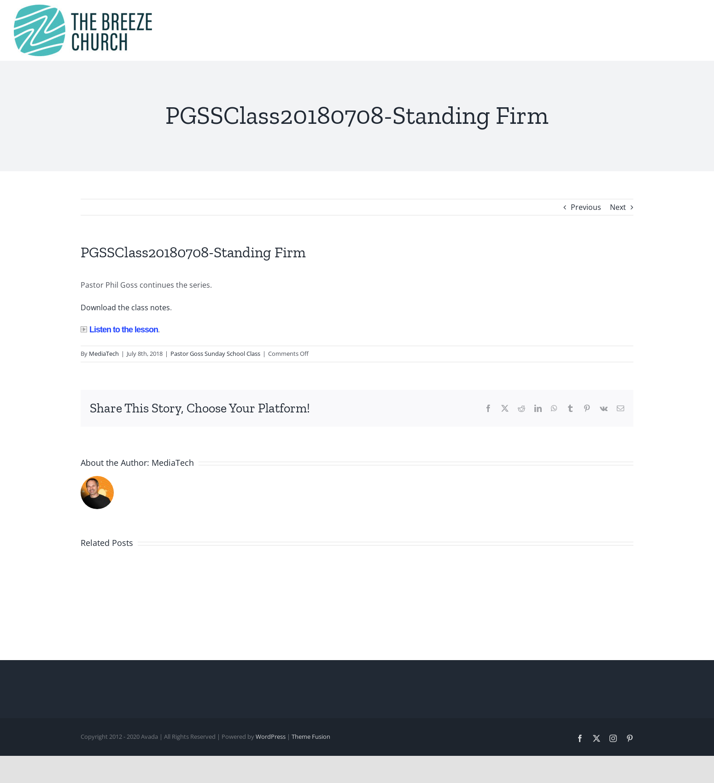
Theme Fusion (311, 736)
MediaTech (104, 353)
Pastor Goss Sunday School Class (215, 353)
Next (618, 207)
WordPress (271, 736)
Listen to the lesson (119, 329)
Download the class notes (125, 307)
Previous (586, 207)
